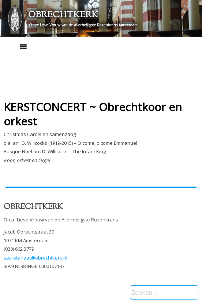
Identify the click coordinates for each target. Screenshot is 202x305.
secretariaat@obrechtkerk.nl (35, 257)
